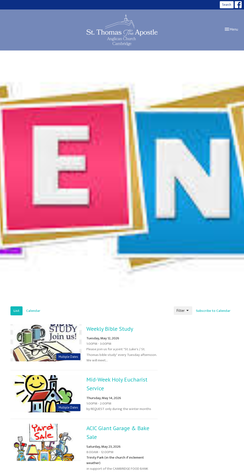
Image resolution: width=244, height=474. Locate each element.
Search (226, 5)
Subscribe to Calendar (213, 311)
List (16, 311)
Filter (183, 310)
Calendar (33, 311)
